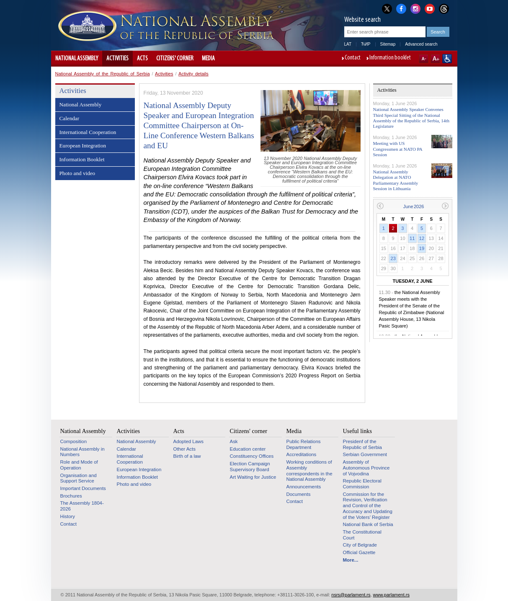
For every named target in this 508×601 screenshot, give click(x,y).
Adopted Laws (188, 441)
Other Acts (184, 448)
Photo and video (77, 173)
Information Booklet (82, 159)
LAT (348, 44)
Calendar (69, 118)
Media (208, 58)
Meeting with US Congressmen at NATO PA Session (398, 149)
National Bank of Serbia (368, 524)
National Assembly (76, 58)
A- (423, 58)
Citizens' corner (174, 58)
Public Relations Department (303, 444)
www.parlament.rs (391, 594)
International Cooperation (87, 132)
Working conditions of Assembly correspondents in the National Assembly (309, 470)
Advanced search (421, 44)
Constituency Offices (252, 456)
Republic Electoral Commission (362, 483)
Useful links (357, 431)
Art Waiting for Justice (253, 477)
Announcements (303, 486)
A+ (435, 58)
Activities (117, 58)
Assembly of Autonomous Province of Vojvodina (366, 467)
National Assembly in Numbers (82, 451)
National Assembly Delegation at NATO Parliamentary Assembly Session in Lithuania (395, 180)
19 (421, 248)
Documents (298, 494)
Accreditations (301, 454)
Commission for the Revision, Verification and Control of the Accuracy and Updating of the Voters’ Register (367, 506)
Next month (445, 205)
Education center (248, 448)
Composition (73, 441)
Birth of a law (187, 456)
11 (412, 238)
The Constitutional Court (362, 534)
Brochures (71, 495)
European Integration (82, 145)
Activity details (193, 73)
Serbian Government (365, 454)
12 (421, 238)
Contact (353, 58)
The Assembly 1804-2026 (82, 505)
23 (393, 258)
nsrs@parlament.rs (350, 594)
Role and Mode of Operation (79, 464)
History (67, 516)
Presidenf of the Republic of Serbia (362, 444)
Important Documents (83, 488)
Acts (142, 58)
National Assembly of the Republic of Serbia (102, 73)
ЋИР (365, 44)
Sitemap (388, 44)
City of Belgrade (360, 544)
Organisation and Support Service (78, 478)
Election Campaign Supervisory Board (250, 466)
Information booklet (390, 58)
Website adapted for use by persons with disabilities (447, 58)
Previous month (380, 205)
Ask (234, 441)
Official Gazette (359, 552)
